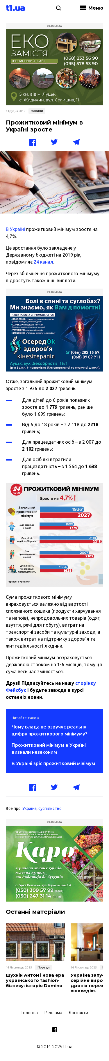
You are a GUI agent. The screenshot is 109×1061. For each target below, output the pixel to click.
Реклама (53, 1012)
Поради (43, 967)
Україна (29, 808)
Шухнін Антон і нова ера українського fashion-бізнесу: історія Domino (35, 980)
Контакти (78, 1012)
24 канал (43, 261)
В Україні (15, 229)
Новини (37, 111)
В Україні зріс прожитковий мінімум (53, 763)
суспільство (50, 808)
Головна (29, 1012)
